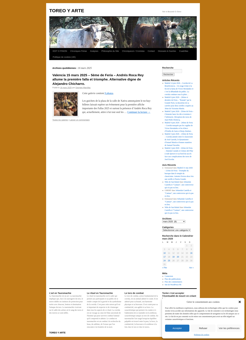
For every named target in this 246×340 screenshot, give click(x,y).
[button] (239, 301)
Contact (151, 51)
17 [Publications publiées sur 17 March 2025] (164, 257)
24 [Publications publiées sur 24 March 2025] (164, 261)
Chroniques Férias (78, 51)
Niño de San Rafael (172, 182)
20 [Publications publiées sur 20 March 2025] (178, 257)
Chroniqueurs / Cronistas (133, 51)
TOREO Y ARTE (66, 10)
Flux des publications (173, 279)
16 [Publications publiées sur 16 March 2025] (191, 253)
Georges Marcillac (83, 88)
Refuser (203, 328)
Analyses (94, 51)
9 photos (109, 93)
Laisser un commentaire (80, 120)
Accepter (177, 328)
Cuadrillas (183, 51)
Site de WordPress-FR (173, 285)
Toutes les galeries (60, 120)
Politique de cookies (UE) (64, 57)
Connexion (169, 276)
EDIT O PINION (60, 51)
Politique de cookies (201, 335)
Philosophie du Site (110, 51)
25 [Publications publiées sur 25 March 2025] (169, 261)
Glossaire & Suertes (167, 51)
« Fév (164, 268)
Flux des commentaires (173, 282)
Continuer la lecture (138, 112)
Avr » (191, 268)
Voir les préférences (229, 328)
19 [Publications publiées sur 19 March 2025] (173, 257)
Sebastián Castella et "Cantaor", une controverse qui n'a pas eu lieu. (179, 185)
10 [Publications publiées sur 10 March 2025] (164, 253)
